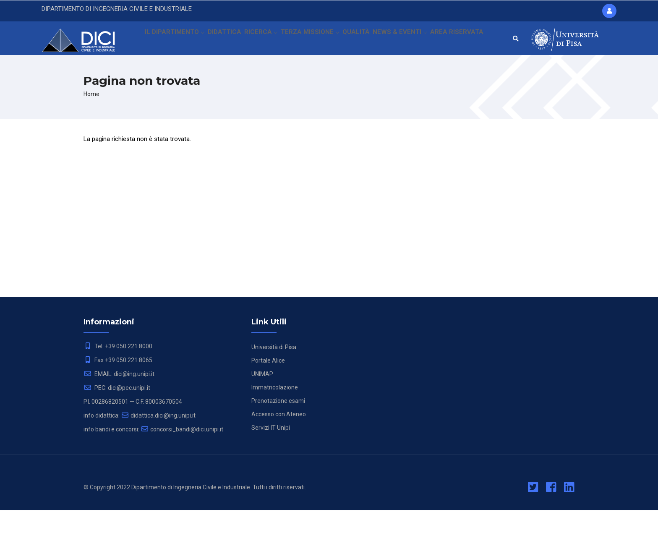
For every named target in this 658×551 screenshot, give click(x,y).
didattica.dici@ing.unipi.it (158, 456)
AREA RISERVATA (167, 77)
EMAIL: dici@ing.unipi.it (119, 414)
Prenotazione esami (278, 441)
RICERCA (262, 40)
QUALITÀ (360, 40)
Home (91, 134)
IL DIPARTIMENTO (171, 40)
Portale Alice (268, 401)
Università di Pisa (273, 387)
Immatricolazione (274, 428)
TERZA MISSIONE (312, 40)
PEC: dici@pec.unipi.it (117, 428)
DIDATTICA (223, 40)
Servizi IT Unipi (270, 468)
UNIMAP (262, 414)
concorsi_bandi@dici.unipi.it (182, 470)
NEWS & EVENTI (405, 40)
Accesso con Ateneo (278, 455)
